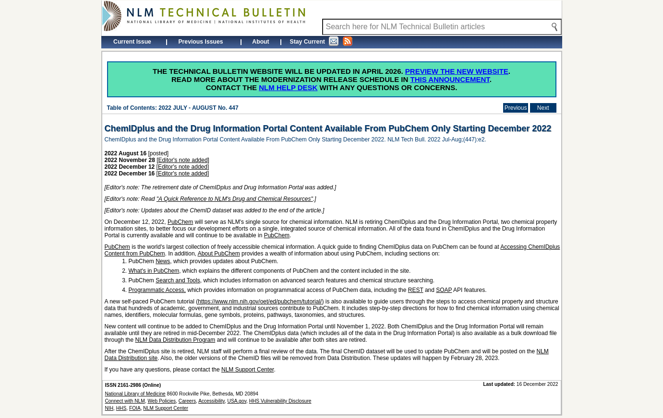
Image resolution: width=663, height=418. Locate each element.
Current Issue (132, 41)
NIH (109, 408)
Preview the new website (456, 71)
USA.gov (237, 401)
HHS (121, 408)
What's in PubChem (154, 270)
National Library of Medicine (135, 393)
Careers (187, 401)
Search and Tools (178, 280)
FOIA (135, 408)
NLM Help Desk (288, 87)
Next (543, 107)
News (163, 261)
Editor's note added (183, 160)
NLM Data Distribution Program (175, 340)
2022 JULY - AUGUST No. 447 (198, 107)
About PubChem (219, 253)
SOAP (444, 290)
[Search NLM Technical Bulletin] (442, 27)
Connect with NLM (125, 401)
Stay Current (321, 41)
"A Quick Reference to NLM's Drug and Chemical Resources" (235, 199)
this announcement (450, 79)
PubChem (180, 222)
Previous (516, 107)
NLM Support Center (247, 369)
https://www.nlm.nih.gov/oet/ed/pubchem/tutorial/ (260, 301)
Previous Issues (200, 41)
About (260, 41)
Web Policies (161, 401)
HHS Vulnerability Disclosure (280, 401)
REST (415, 290)
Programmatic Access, (157, 290)
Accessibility (211, 401)
